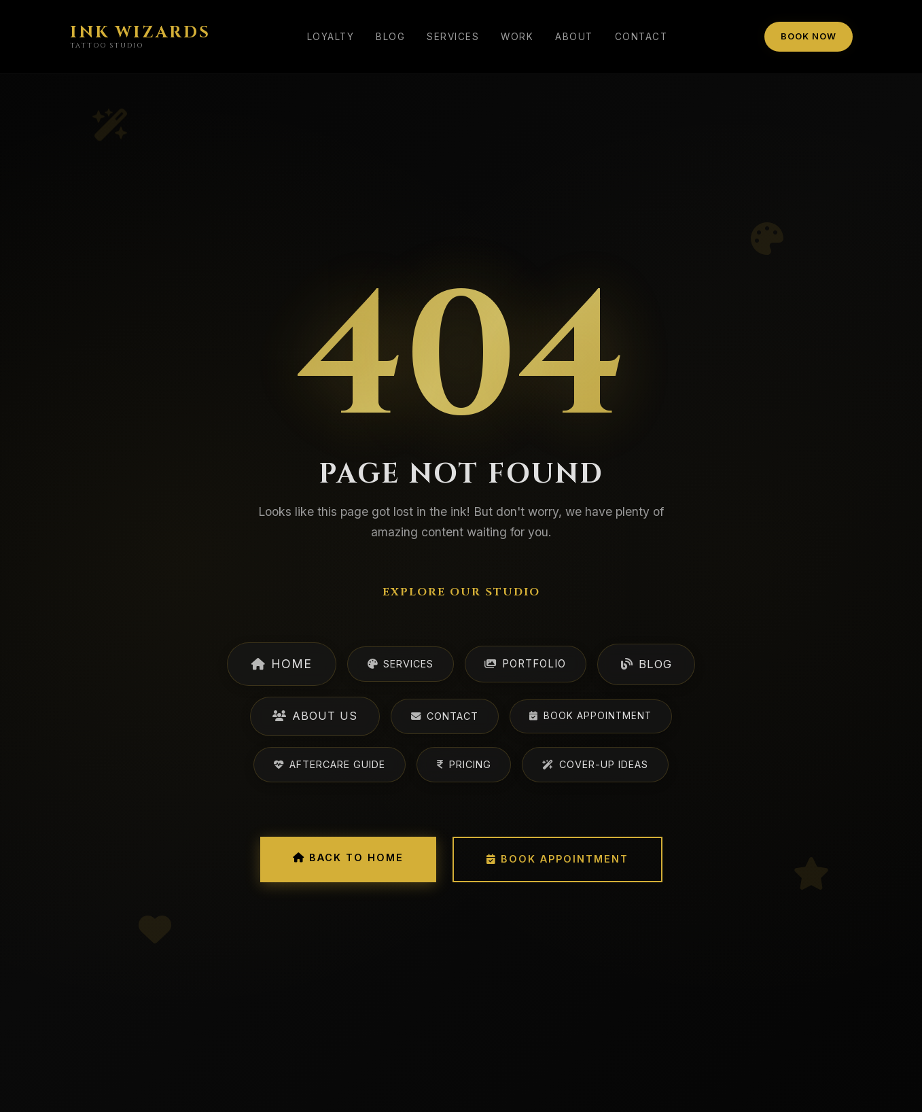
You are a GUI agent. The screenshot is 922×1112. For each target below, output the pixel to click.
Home (281, 664)
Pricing (464, 764)
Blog (390, 36)
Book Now (808, 36)
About (574, 36)
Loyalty (331, 36)
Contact (641, 36)
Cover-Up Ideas (595, 764)
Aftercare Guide (329, 764)
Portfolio (525, 663)
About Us (314, 716)
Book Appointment (590, 715)
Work (517, 36)
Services (453, 36)
